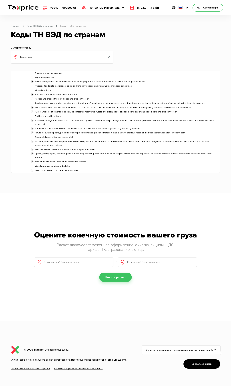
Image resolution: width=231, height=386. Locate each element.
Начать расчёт (115, 277)
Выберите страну (21, 48)
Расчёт (59, 8)
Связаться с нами (201, 364)
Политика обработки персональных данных (78, 368)
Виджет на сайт (144, 8)
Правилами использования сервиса (30, 368)
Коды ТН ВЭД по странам (40, 26)
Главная (15, 26)
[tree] (115, 122)
